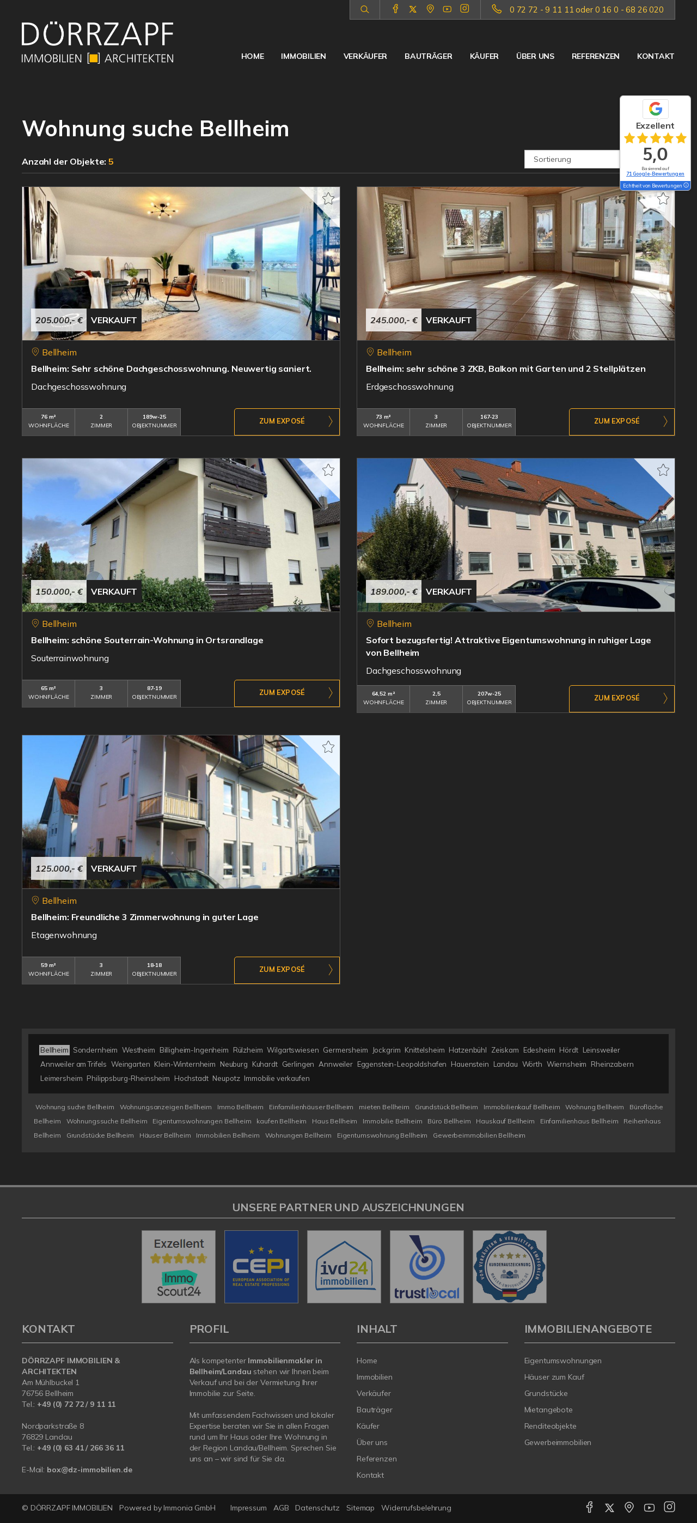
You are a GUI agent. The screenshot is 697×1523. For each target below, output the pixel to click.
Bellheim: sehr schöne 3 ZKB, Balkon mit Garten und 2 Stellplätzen (506, 368)
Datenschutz (317, 1508)
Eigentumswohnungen (563, 1360)
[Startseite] (97, 42)
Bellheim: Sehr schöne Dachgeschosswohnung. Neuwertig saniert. (171, 368)
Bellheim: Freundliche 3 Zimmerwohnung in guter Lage (145, 916)
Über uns (535, 56)
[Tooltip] (685, 186)
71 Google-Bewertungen (655, 174)
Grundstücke (546, 1393)
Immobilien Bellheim (227, 1135)
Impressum (248, 1508)
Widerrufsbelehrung (416, 1508)
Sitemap (360, 1508)
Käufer (484, 56)
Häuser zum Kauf (554, 1377)
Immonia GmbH (189, 1508)
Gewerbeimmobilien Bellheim (479, 1135)
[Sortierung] (600, 159)
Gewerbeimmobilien (558, 1442)
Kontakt (656, 56)
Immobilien (303, 56)
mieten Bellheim (384, 1107)
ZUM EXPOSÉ (282, 422)
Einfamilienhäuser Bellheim (311, 1107)
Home (252, 56)
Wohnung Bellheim (594, 1107)
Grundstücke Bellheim (100, 1135)
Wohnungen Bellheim (298, 1135)
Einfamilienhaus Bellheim (579, 1121)
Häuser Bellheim (165, 1135)
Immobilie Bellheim (392, 1121)
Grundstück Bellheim (446, 1107)
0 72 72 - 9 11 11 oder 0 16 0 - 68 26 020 (587, 9)
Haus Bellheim (334, 1121)
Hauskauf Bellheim (505, 1121)
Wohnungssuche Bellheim (107, 1121)
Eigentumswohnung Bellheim (382, 1135)
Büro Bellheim (448, 1121)
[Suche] (365, 10)
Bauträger (428, 56)
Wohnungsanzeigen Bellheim (166, 1107)
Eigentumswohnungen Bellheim (201, 1121)
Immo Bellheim (240, 1107)
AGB (281, 1508)
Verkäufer (365, 56)
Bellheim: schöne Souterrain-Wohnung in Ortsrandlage (147, 639)
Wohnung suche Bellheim (74, 1107)
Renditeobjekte (550, 1426)
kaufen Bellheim (281, 1121)
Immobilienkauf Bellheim (522, 1107)
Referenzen (596, 56)
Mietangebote (548, 1410)
